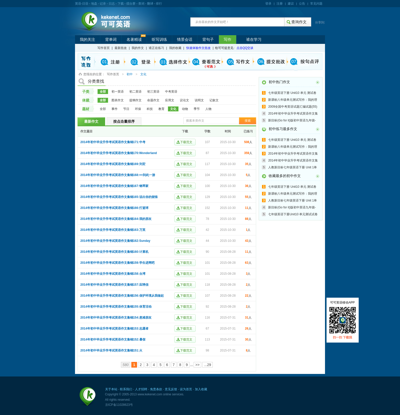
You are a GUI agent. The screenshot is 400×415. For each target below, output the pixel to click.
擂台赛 (130, 3)
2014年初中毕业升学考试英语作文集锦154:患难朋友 (116, 317)
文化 (173, 109)
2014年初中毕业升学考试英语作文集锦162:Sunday (115, 241)
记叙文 (214, 100)
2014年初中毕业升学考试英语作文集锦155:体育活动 (116, 306)
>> (197, 365)
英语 (78, 3)
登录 (268, 3)
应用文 (169, 100)
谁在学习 (253, 39)
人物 (208, 109)
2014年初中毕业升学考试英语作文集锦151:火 (111, 350)
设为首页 (186, 389)
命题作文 (153, 100)
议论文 (184, 100)
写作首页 (103, 48)
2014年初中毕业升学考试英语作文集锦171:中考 (112, 142)
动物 (185, 109)
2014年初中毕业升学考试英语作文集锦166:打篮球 (114, 208)
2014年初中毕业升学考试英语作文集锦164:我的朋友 (116, 219)
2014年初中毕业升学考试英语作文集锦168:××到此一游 (117, 175)
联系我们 (126, 389)
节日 (126, 109)
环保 (138, 109)
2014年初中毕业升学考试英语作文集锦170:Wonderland (118, 153)
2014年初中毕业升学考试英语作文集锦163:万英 (112, 230)
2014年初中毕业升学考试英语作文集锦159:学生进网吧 (117, 263)
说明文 (199, 100)
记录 (103, 3)
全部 (103, 91)
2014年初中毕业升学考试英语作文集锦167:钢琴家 (114, 186)
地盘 (94, 3)
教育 (161, 109)
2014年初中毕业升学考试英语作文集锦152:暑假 (112, 339)
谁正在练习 (156, 48)
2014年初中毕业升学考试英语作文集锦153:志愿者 (114, 328)
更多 (317, 82)
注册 (280, 3)
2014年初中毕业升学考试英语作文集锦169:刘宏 (112, 164)
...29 (207, 365)
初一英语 (117, 91)
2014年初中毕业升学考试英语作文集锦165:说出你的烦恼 (119, 197)
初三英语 (153, 91)
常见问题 (316, 3)
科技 (150, 109)
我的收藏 (175, 48)
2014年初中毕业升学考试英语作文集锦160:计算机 (114, 252)
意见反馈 (171, 389)
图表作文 (117, 100)
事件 (114, 109)
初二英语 (135, 91)
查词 (141, 3)
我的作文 (138, 48)
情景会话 (184, 39)
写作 (227, 39)
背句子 (208, 39)
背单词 (111, 39)
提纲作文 (135, 100)
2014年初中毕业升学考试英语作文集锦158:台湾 (112, 273)
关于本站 (111, 389)
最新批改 (121, 48)
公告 (302, 3)
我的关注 (87, 39)
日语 (85, 3)
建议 (291, 3)
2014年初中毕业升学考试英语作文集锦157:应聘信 (114, 284)
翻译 (150, 3)
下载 (121, 3)
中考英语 (171, 91)
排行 (159, 3)
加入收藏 (201, 389)
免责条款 (156, 389)
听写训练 (159, 39)
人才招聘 (141, 389)
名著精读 (134, 39)
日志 (112, 3)
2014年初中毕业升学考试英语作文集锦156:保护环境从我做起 (122, 295)
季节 (197, 109)
